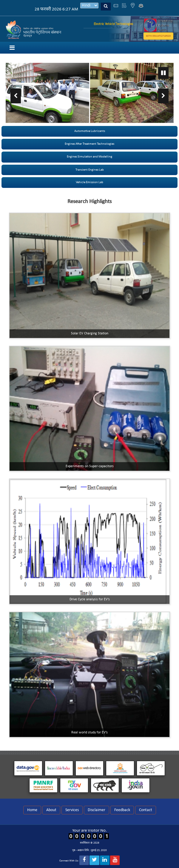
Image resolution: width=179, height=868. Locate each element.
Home (32, 810)
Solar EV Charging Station (89, 333)
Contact (145, 810)
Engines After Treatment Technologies (89, 144)
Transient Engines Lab (89, 170)
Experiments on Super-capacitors (90, 466)
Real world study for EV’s (89, 732)
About (51, 810)
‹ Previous (15, 95)
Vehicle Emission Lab (89, 182)
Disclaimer (96, 810)
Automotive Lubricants (89, 131)
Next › (163, 95)
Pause (163, 73)
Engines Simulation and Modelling (89, 156)
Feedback (122, 810)
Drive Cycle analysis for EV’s (90, 599)
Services (72, 810)
